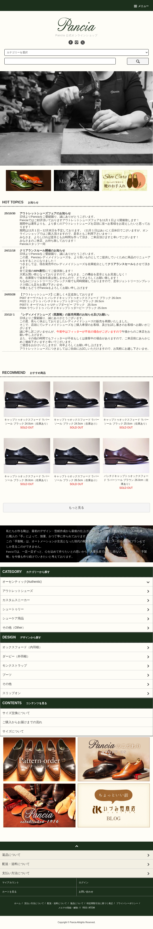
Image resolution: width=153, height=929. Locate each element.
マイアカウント (10, 882)
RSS (85, 907)
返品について (76, 903)
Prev (5, 118)
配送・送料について (57, 903)
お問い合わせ (86, 891)
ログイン (83, 882)
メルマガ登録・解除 (68, 907)
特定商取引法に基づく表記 (100, 903)
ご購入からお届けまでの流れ (22, 722)
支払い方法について (34, 903)
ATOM (92, 907)
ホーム (17, 903)
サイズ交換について (16, 713)
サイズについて (13, 731)
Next (147, 118)
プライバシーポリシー (127, 903)
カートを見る (9, 891)
